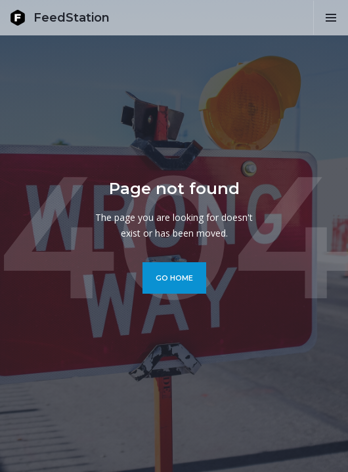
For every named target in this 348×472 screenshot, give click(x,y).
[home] (60, 18)
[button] (330, 18)
